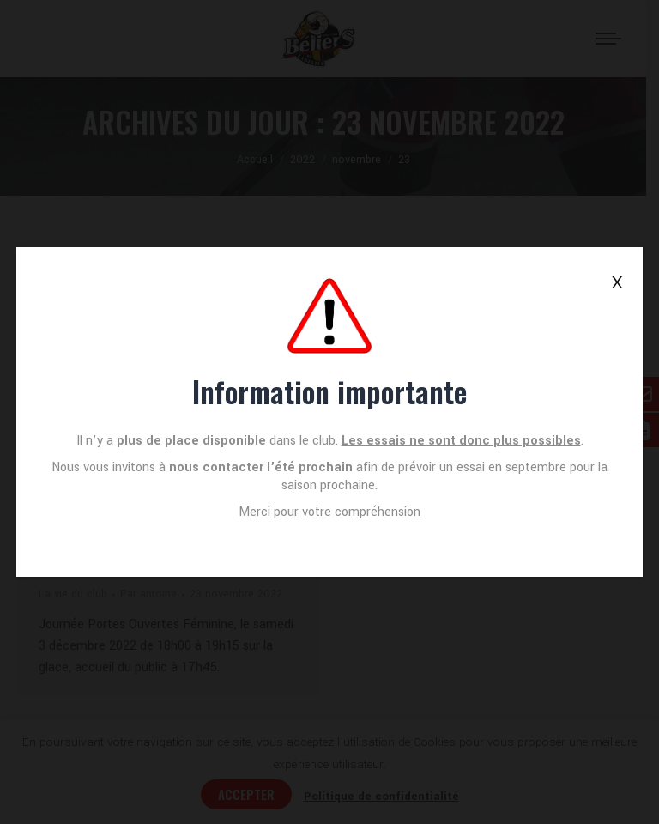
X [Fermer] (616, 282)
